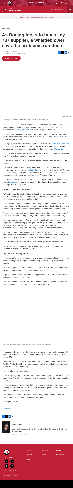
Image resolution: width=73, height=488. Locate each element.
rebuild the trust (13, 182)
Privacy (58, 450)
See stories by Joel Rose (21, 434)
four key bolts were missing (37, 170)
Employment (45, 450)
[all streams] (70, 9)
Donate (65, 3)
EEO (28, 459)
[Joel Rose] (6, 427)
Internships (45, 455)
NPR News (6, 28)
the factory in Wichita (21, 130)
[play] (5, 9)
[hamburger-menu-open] (4, 3)
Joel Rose (13, 51)
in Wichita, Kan (58, 149)
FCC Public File (61, 455)
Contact (29, 455)
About (29, 450)
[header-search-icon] (56, 3)
